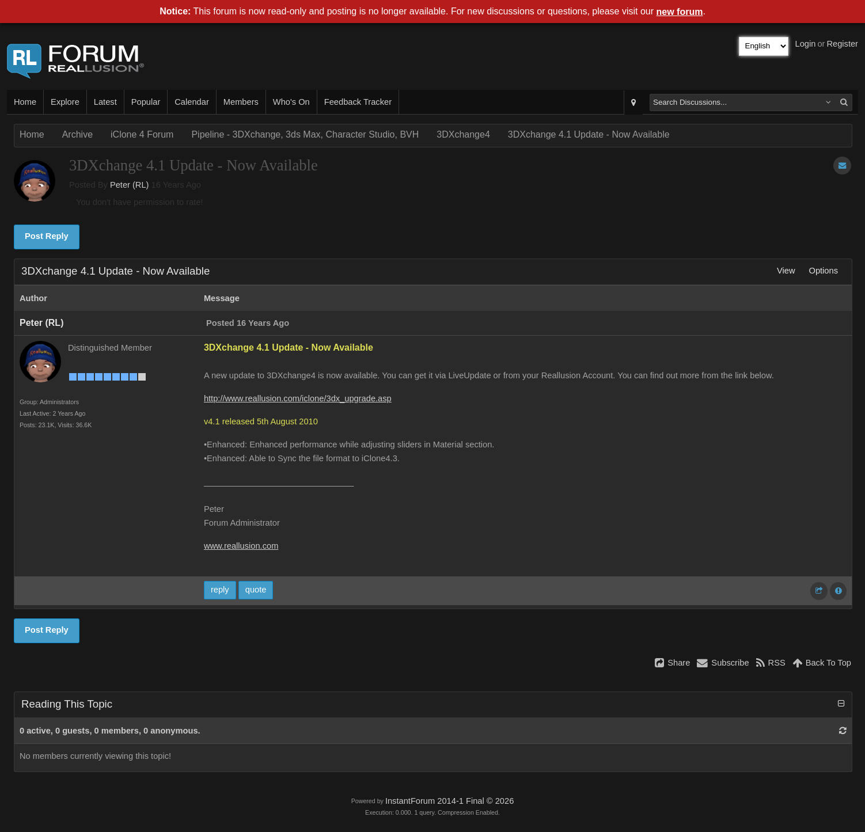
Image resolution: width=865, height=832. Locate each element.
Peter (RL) (129, 184)
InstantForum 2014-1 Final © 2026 (449, 801)
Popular (146, 102)
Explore (65, 102)
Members (241, 102)
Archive (77, 134)
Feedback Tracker (358, 102)
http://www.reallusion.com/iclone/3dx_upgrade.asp (298, 398)
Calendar (191, 102)
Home (25, 102)
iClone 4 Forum (142, 134)
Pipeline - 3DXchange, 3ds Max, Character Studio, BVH (305, 134)
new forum (680, 12)
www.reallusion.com (241, 545)
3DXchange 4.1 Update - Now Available (589, 134)
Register (842, 43)
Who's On (291, 102)
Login (805, 43)
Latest (105, 102)
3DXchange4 (463, 134)
